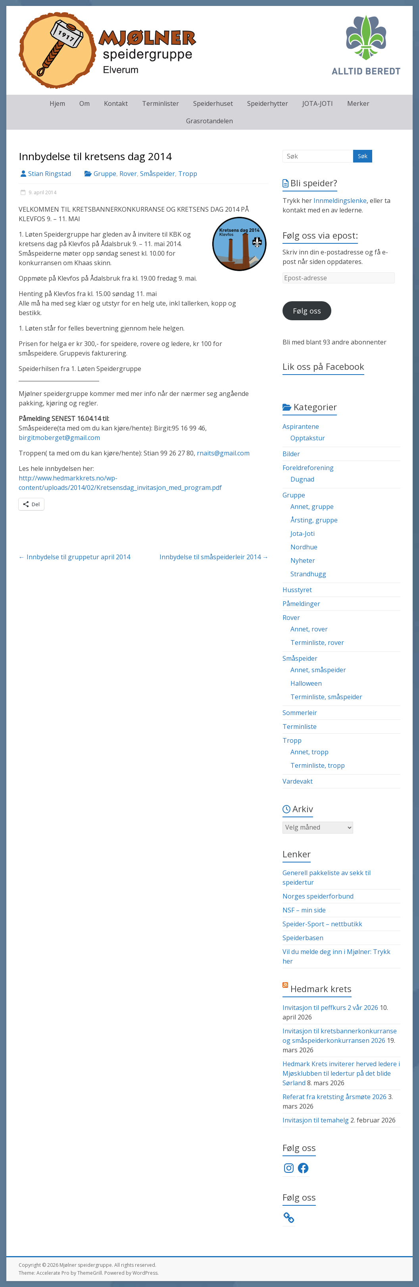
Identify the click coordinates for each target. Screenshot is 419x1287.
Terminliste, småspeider (326, 696)
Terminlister (160, 103)
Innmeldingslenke (340, 200)
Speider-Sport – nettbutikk (322, 924)
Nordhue (303, 547)
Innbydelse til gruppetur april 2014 (74, 557)
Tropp (187, 173)
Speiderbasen (303, 937)
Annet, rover (309, 629)
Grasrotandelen (209, 121)
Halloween (306, 683)
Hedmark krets (321, 988)
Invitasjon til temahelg (316, 1120)
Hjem (57, 103)
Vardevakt (298, 781)
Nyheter (302, 560)
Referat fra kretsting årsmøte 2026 (334, 1096)
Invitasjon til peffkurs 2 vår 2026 (330, 1007)
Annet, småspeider (318, 669)
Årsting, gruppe (314, 520)
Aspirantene (301, 426)
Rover (128, 173)
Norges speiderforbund (318, 896)
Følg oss (307, 311)
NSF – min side (304, 910)
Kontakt (116, 103)
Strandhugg (308, 574)
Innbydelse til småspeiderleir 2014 (214, 557)
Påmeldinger (301, 603)
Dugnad (302, 479)
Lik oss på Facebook (323, 366)
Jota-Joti (302, 533)
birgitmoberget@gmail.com (59, 437)
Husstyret (297, 589)
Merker (358, 103)
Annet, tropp (309, 752)
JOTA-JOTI (317, 103)
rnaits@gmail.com (223, 453)
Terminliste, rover (317, 642)
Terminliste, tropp (317, 765)
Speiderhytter (267, 103)
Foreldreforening (308, 467)
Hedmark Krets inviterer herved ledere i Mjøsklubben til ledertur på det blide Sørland (341, 1073)
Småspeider (157, 173)
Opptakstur (307, 438)
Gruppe (105, 173)
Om (84, 103)
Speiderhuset (213, 103)
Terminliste (300, 726)
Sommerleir (300, 712)
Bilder (291, 453)
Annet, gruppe (312, 506)
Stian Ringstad (49, 173)
